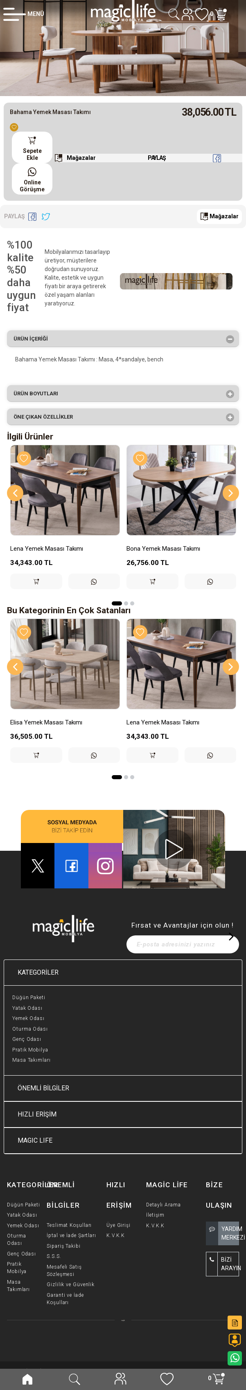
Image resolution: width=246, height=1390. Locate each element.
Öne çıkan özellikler (46, 417)
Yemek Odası (28, 1018)
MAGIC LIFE (35, 1140)
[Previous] (15, 493)
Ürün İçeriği (33, 339)
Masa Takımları (31, 1060)
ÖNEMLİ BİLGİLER (43, 1088)
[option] (123, 48)
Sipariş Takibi (64, 1246)
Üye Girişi (118, 1225)
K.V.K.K (115, 1235)
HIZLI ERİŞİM (37, 1114)
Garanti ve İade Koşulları (65, 1298)
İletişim (155, 1215)
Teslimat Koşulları (69, 1225)
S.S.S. (54, 1256)
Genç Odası (26, 1039)
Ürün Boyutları (38, 394)
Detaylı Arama (163, 1205)
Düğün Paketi (28, 997)
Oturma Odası (30, 1029)
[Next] (231, 493)
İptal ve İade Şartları (71, 1235)
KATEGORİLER (38, 972)
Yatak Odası (27, 1008)
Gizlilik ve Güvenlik (71, 1284)
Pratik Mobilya (30, 1050)
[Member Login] (23, 14)
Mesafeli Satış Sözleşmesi (64, 1270)
